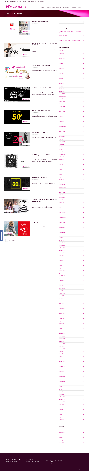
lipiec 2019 (61, 255)
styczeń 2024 (61, 119)
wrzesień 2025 (62, 68)
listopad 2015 (62, 366)
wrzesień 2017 (62, 311)
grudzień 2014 (62, 391)
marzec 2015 (61, 384)
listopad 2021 (62, 184)
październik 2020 (62, 217)
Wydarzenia (61, 442)
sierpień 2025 (62, 71)
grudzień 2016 (62, 333)
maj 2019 (61, 260)
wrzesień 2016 (62, 341)
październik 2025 (62, 66)
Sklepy (53, 7)
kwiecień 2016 (62, 353)
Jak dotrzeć (58, 7)
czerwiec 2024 (62, 106)
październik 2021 (62, 187)
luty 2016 (61, 359)
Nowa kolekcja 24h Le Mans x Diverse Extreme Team (69, 40)
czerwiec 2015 (62, 376)
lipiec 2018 (61, 285)
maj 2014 (61, 409)
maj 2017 (61, 321)
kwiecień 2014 (62, 412)
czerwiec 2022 (62, 167)
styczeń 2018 (61, 300)
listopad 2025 (62, 63)
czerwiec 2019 (62, 258)
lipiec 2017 (61, 316)
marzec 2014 (61, 414)
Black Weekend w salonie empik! (41, 88)
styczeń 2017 (61, 331)
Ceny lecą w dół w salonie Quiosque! (42, 222)
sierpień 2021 (62, 192)
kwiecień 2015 (62, 381)
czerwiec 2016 (62, 348)
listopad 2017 (62, 306)
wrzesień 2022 (62, 159)
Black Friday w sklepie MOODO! (41, 155)
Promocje (61, 440)
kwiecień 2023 (62, 141)
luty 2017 (61, 328)
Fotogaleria (73, 7)
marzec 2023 (61, 144)
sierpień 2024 (62, 101)
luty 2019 (61, 268)
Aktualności (48, 7)
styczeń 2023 (61, 149)
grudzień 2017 (62, 303)
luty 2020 (61, 237)
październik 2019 (62, 247)
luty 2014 (61, 417)
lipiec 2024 (61, 103)
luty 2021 (61, 207)
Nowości (61, 437)
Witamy (42, 7)
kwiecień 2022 (62, 172)
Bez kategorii (61, 432)
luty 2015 (61, 386)
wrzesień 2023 (62, 129)
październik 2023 (62, 126)
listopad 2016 (62, 336)
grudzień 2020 (62, 212)
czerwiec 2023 (62, 136)
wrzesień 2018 (62, 280)
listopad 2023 (62, 124)
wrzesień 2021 (62, 189)
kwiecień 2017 (62, 323)
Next (13, 240)
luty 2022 (61, 177)
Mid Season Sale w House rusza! (65, 43)
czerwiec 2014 (62, 407)
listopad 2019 (62, 245)
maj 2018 (61, 290)
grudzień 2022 (62, 151)
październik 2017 (62, 308)
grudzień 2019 (62, 242)
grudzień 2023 (62, 121)
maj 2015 (61, 379)
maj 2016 (61, 351)
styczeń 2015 (61, 389)
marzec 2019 (61, 265)
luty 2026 (61, 56)
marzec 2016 (61, 356)
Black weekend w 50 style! (39, 177)
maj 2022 (61, 169)
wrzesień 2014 (62, 399)
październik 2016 (62, 338)
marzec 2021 (61, 205)
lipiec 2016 (61, 346)
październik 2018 (62, 278)
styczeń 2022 (61, 179)
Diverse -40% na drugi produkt (65, 37)
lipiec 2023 (61, 134)
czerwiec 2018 (62, 288)
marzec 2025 (61, 83)
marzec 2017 (61, 326)
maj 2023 (61, 139)
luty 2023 (61, 146)
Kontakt (79, 7)
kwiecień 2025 (62, 81)
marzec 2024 (61, 114)
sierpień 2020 (62, 222)
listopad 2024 (62, 93)
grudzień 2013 (62, 419)
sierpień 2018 (62, 283)
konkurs (61, 435)
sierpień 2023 (62, 131)
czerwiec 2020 (62, 227)
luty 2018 (61, 298)
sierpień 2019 (62, 252)
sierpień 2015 (62, 374)
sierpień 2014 (62, 401)
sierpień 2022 (62, 162)
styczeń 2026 (61, 58)
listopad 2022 (62, 154)
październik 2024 (62, 96)
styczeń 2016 (61, 361)
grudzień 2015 (62, 364)
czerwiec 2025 (62, 76)
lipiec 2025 (61, 73)
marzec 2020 (61, 235)
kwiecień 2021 (62, 202)
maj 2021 (61, 199)
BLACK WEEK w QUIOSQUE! (40, 132)
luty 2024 (61, 116)
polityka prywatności (79, 469)
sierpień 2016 (62, 343)
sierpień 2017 (62, 313)
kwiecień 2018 (62, 293)
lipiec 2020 (61, 225)
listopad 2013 (62, 422)
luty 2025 (61, 86)
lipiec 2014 (61, 404)
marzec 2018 (61, 295)
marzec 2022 (61, 174)
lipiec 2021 (61, 194)
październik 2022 (62, 157)
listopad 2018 (62, 275)
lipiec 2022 (61, 164)
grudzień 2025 (62, 61)
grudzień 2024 (62, 91)
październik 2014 (62, 396)
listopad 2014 (62, 394)
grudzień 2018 (62, 273)
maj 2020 (61, 230)
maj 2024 (61, 109)
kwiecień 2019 (62, 263)
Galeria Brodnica (66, 7)
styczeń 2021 (61, 210)
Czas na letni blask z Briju (64, 35)
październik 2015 (62, 369)
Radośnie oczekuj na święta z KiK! (41, 21)
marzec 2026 (61, 53)
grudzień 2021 (62, 182)
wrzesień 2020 (62, 220)
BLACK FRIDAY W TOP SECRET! (41, 110)
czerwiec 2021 (62, 197)
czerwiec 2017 (62, 318)
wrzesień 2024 (62, 98)
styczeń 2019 (61, 270)
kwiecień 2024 (62, 111)
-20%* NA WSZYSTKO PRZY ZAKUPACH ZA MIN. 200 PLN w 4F (70, 32)
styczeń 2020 (61, 240)
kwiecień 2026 (62, 50)
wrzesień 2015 (62, 371)
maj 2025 (61, 78)
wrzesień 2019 (62, 250)
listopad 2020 (62, 215)
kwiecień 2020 (62, 232)
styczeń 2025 (61, 88)
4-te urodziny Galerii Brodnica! (41, 65)
